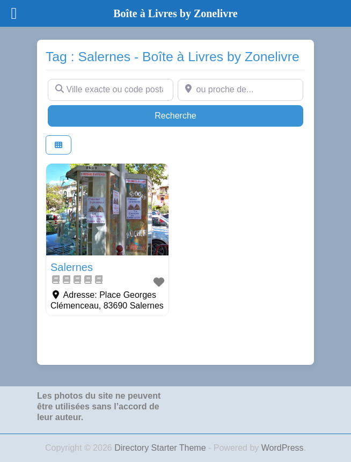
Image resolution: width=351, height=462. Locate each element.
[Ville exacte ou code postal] (110, 89)
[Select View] (58, 145)
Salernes (71, 267)
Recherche (196, 114)
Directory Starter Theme (161, 447)
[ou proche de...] (240, 89)
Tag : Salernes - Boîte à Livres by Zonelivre (172, 56)
